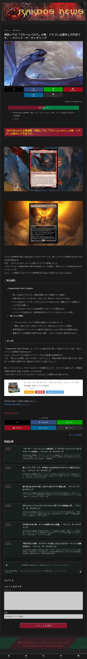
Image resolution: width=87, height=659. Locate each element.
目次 (40, 102)
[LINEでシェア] (37, 89)
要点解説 (16, 113)
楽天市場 (40, 390)
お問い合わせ (65, 648)
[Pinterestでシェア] (50, 89)
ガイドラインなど (38, 648)
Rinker (32, 386)
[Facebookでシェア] (23, 89)
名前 (6, 618)
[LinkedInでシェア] (63, 89)
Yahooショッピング (55, 390)
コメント (9, 592)
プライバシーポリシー (52, 648)
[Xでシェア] (10, 89)
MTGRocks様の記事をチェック (16, 402)
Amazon (29, 390)
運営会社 (20, 648)
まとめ (15, 117)
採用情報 (27, 648)
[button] (76, 89)
